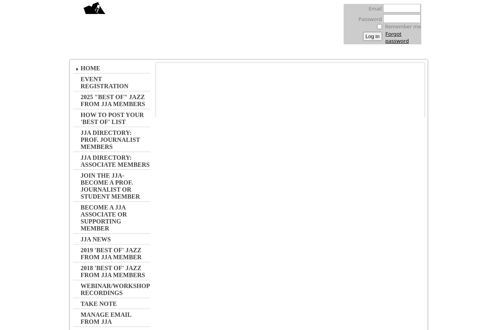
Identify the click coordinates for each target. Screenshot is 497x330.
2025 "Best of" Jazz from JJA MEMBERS (113, 100)
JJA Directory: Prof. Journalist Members (110, 139)
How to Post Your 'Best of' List (112, 118)
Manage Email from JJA (106, 318)
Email (373, 8)
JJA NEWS (96, 239)
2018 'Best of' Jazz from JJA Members (113, 271)
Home (91, 68)
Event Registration (105, 82)
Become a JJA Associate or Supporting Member (104, 218)
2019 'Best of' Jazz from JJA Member (111, 253)
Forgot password (397, 37)
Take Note (99, 303)
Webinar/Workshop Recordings (115, 289)
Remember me (403, 26)
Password (368, 19)
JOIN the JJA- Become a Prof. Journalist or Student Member (110, 186)
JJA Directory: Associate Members (115, 161)
